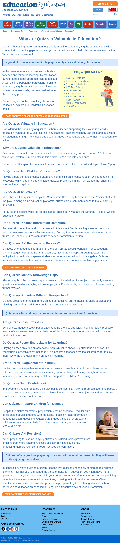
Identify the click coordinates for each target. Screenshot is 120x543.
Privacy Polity (87, 525)
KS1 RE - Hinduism (75, 78)
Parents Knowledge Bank (53, 513)
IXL (69, 197)
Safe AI (45, 527)
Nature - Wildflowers (76, 103)
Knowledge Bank (18, 31)
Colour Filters (47, 525)
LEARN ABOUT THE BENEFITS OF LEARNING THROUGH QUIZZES (36, 116)
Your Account (7, 519)
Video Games (72, 106)
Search (115, 14)
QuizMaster (47, 15)
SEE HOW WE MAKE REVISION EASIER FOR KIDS (28, 494)
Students (16, 15)
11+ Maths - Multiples (76, 84)
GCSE (17, 426)
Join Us (105, 4)
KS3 (5, 426)
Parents (6, 15)
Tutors (26, 15)
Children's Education (42, 104)
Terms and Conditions (90, 522)
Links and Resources (51, 519)
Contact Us (6, 513)
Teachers (35, 15)
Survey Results (48, 530)
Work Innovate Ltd (7, 540)
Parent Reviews (88, 519)
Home (4, 31)
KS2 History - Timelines (77, 81)
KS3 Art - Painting (74, 87)
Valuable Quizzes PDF (86, 62)
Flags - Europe (73, 100)
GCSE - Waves (73, 90)
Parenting (33, 31)
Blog (44, 516)
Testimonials (86, 516)
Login (98, 10)
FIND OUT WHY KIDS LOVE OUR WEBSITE (24, 268)
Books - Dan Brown (75, 96)
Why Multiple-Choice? (96, 164)
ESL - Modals (72, 93)
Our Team (85, 513)
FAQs (3, 516)
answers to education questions (36, 479)
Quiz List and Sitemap (51, 522)
